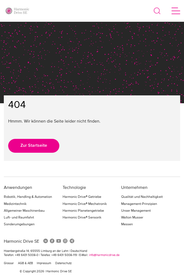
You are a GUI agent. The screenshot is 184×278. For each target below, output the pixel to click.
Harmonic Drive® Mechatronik (85, 204)
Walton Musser (132, 217)
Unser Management (136, 211)
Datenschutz (63, 263)
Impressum (44, 263)
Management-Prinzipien (139, 204)
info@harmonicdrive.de (104, 255)
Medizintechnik (15, 204)
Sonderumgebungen (19, 224)
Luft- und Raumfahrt (19, 217)
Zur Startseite (33, 145)
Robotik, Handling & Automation (28, 197)
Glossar (9, 263)
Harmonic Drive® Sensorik (82, 217)
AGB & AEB (25, 263)
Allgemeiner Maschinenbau (24, 211)
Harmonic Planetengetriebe (83, 211)
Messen (127, 224)
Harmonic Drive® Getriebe (82, 197)
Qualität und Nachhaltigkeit (142, 197)
